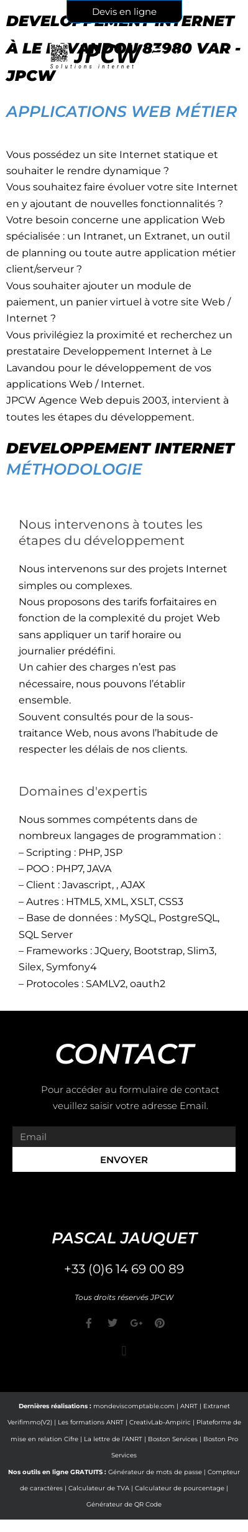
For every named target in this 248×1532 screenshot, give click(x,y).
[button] (124, 1350)
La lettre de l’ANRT (113, 1439)
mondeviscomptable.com (134, 1406)
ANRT (189, 1406)
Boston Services (173, 1439)
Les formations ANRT (91, 1422)
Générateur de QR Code (124, 1504)
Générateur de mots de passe (155, 1472)
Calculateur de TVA (98, 1488)
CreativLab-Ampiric (160, 1422)
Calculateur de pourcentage (179, 1488)
